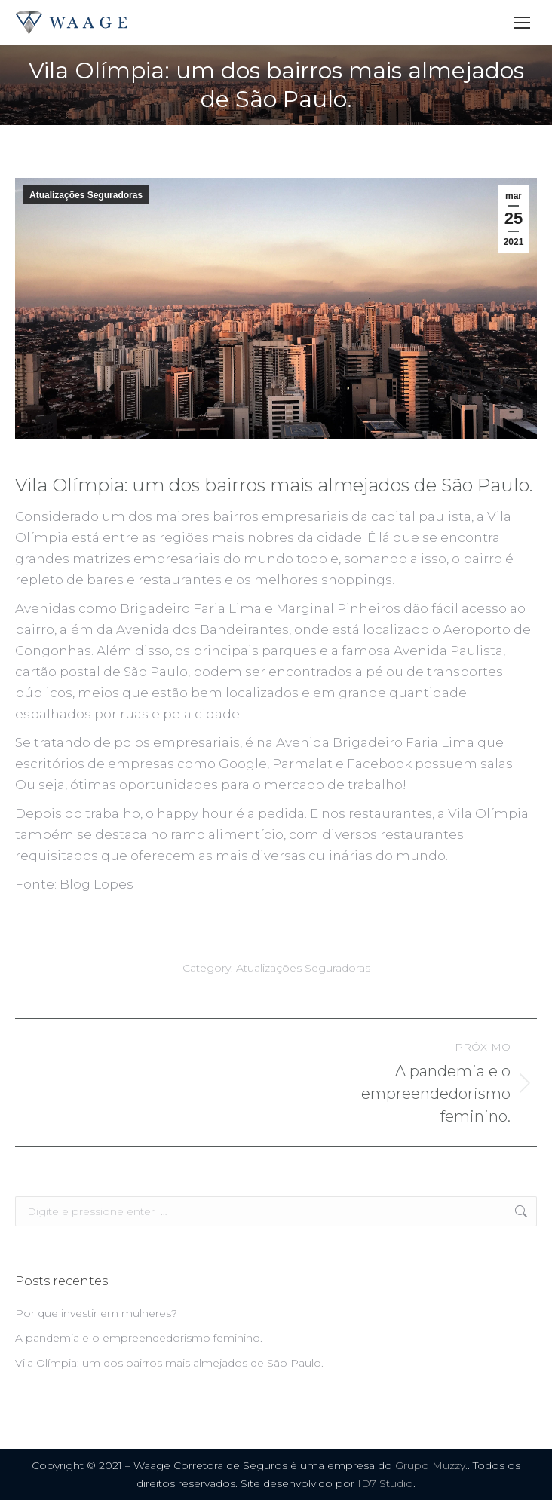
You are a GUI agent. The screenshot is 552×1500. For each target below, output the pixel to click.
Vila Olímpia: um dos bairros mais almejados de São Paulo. (169, 1363)
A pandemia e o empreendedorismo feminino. (138, 1338)
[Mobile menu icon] (522, 23)
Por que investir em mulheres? (96, 1313)
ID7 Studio (385, 1483)
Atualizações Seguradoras (86, 195)
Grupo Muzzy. (431, 1465)
